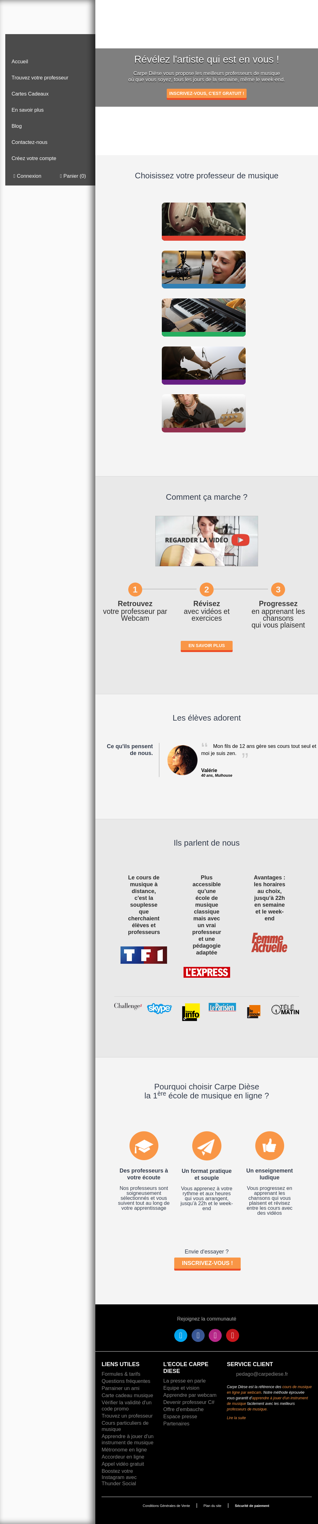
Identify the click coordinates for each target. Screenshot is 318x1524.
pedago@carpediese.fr (262, 1374)
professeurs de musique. (247, 1409)
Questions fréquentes (126, 1381)
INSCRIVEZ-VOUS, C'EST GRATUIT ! (206, 93)
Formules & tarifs (121, 1374)
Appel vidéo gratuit (123, 1464)
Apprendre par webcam (190, 1395)
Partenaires (176, 1423)
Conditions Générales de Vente (166, 1506)
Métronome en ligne (124, 1449)
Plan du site (212, 1506)
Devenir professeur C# (189, 1402)
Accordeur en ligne (123, 1456)
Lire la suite (236, 1418)
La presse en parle (184, 1380)
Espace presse (180, 1416)
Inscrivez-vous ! (207, 1263)
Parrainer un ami (120, 1388)
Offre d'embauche (183, 1409)
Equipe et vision (181, 1388)
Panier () (73, 176)
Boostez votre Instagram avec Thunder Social (119, 1477)
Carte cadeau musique (127, 1395)
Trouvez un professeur (127, 1416)
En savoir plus (207, 645)
